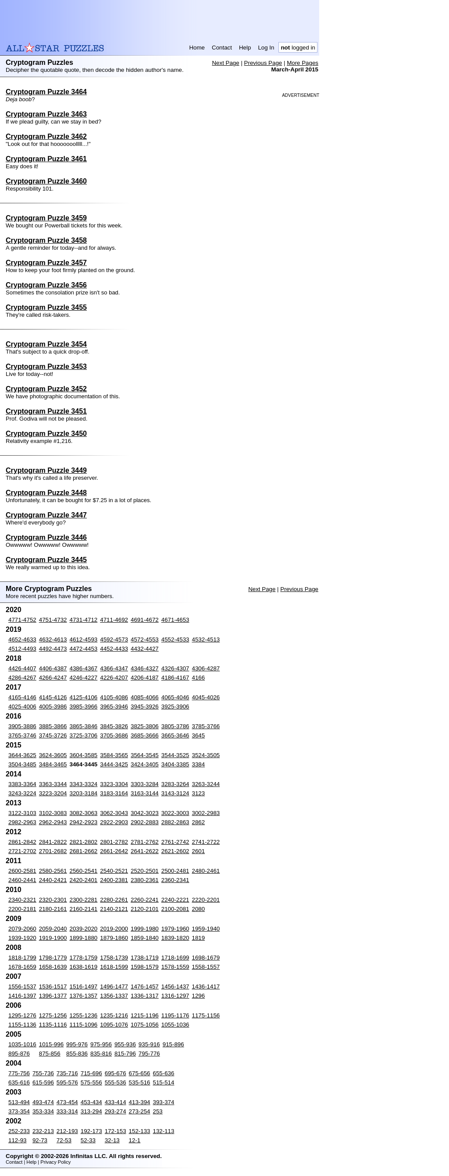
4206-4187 (145, 677)
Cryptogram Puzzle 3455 (46, 307)
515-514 (164, 1082)
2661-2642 (114, 851)
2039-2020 (84, 928)
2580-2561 (53, 871)
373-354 (19, 1111)
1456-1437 (175, 986)
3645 (198, 735)
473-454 (67, 1102)
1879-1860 (114, 938)
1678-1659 (22, 966)
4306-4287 (206, 668)
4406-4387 (53, 668)
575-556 (91, 1082)
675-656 (139, 1073)
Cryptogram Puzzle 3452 (46, 389)
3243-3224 (22, 793)
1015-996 (51, 1044)
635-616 (19, 1082)
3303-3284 (145, 784)
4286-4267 (22, 677)
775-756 (19, 1073)
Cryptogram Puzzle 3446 (46, 537)
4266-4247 (53, 677)
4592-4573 (114, 639)
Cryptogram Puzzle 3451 (46, 411)
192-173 (91, 1131)
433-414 (115, 1102)
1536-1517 (53, 986)
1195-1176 (175, 1015)
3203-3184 (84, 793)
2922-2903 (114, 822)
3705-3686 (114, 735)
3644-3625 (22, 755)
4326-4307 (175, 668)
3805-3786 (175, 726)
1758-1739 (114, 957)
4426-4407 (22, 668)
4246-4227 (84, 677)
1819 (198, 938)
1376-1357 (84, 995)
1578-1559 (175, 966)
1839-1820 (175, 938)
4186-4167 (175, 677)
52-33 (88, 1140)
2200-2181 (22, 909)
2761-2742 (175, 842)
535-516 (139, 1082)
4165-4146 (22, 697)
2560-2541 (84, 871)
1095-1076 (114, 1024)
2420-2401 (84, 880)
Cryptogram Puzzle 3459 (46, 218)
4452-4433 (114, 648)
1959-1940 (206, 928)
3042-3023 (145, 813)
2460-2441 (22, 880)
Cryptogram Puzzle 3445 (46, 559)
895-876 (19, 1053)
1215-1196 (145, 1015)
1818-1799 (22, 957)
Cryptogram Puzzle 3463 (46, 114)
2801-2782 (114, 842)
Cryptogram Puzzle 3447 (46, 515)
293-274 (115, 1111)
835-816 (101, 1053)
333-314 (67, 1111)
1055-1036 (175, 1024)
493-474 (43, 1102)
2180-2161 (53, 909)
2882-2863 (175, 822)
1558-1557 (206, 966)
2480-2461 (206, 871)
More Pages (302, 63)
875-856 (50, 1053)
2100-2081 (175, 909)
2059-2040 (53, 928)
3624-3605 (53, 755)
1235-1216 (114, 1015)
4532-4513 (206, 639)
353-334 (43, 1111)
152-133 (139, 1131)
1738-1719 (145, 957)
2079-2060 (22, 928)
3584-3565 (114, 755)
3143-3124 (175, 793)
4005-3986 (53, 706)
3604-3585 (84, 755)
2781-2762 (145, 842)
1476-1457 (145, 986)
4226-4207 (114, 677)
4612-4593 (84, 639)
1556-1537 (22, 986)
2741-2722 (206, 842)
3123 (198, 793)
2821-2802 (84, 842)
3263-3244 (206, 784)
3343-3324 (84, 784)
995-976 (77, 1044)
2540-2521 (114, 871)
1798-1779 (53, 957)
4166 (198, 677)
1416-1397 (22, 995)
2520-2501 (145, 871)
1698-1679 (206, 957)
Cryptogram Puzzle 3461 (46, 159)
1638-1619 (84, 966)
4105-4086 (114, 697)
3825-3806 (145, 726)
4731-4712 (84, 619)
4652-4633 (22, 639)
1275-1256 (53, 1015)
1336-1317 (145, 995)
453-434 (91, 1102)
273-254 (139, 1111)
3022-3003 (175, 813)
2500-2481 (175, 871)
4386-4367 (84, 668)
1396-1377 (53, 995)
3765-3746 (22, 735)
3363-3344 (53, 784)
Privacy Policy (55, 1162)
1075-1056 (145, 1024)
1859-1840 (145, 938)
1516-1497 (84, 986)
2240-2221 (175, 899)
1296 (198, 995)
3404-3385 (175, 764)
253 (158, 1111)
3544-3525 (175, 755)
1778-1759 (84, 957)
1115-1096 (84, 1024)
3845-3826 (114, 726)
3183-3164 (114, 793)
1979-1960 (175, 928)
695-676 (115, 1073)
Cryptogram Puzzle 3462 (46, 136)
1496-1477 (114, 986)
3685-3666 (145, 735)
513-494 (19, 1102)
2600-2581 (22, 871)
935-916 (149, 1044)
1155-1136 (22, 1024)
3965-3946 (114, 706)
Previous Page (263, 63)
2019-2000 (114, 928)
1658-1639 (53, 966)
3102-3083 (53, 813)
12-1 (135, 1140)
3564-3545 (145, 755)
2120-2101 (145, 909)
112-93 (17, 1140)
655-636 (164, 1073)
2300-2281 (84, 899)
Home (197, 47)
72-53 (64, 1140)
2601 (198, 851)
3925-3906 (175, 706)
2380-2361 (145, 880)
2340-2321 (22, 899)
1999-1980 (145, 928)
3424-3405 (145, 764)
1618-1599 (114, 966)
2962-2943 (53, 822)
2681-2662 (84, 851)
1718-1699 (175, 957)
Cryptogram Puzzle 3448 (46, 492)
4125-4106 (84, 697)
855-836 (77, 1053)
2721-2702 (22, 851)
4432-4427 (145, 648)
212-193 (67, 1131)
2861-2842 (22, 842)
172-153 (115, 1131)
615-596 (43, 1082)
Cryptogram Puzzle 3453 (46, 366)
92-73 (39, 1140)
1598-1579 (145, 966)
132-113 (164, 1131)
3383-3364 (22, 784)
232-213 (43, 1131)
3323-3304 (114, 784)
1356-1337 (114, 995)
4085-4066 (145, 697)
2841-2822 (53, 842)
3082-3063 (84, 813)
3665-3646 (175, 735)
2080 (198, 909)
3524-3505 (206, 755)
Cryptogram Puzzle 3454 (46, 344)
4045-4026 (206, 697)
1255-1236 (84, 1015)
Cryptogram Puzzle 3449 (46, 470)
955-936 (125, 1044)
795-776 (149, 1053)
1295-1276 (22, 1015)
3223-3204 (53, 793)
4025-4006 (22, 706)
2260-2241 (145, 899)
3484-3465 (53, 764)
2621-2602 (175, 851)
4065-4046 (175, 697)
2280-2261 (114, 899)
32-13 (112, 1140)
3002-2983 (206, 813)
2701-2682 (53, 851)
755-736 (43, 1073)
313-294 (91, 1111)
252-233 (19, 1131)
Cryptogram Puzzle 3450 (46, 433)
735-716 (67, 1073)
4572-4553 (145, 639)
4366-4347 (114, 668)
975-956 (101, 1044)
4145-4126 (53, 697)
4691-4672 (145, 619)
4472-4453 (84, 648)
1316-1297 (175, 995)
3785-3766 (206, 726)
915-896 (173, 1044)
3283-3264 (175, 784)
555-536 (115, 1082)
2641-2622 (145, 851)
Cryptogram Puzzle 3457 (46, 262)
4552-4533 (175, 639)
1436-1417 (206, 986)
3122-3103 (22, 813)
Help (245, 47)
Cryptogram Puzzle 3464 (46, 92)
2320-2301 (53, 899)
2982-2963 (22, 822)
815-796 (125, 1053)
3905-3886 (22, 726)
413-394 (139, 1102)
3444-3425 (114, 764)
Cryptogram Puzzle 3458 (46, 240)
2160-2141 (84, 909)
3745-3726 (53, 735)
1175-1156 (206, 1015)
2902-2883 (145, 822)
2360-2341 (175, 880)
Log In (266, 47)
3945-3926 (145, 706)
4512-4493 (22, 648)
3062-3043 (114, 813)
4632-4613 (53, 639)
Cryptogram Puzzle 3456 (46, 285)
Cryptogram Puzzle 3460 (46, 181)
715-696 (91, 1073)
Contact (222, 47)
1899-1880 (84, 938)
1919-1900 (53, 938)
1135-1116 (53, 1024)
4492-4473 (53, 648)
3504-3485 (22, 764)
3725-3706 (84, 735)
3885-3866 (53, 726)
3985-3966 (84, 706)
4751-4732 (53, 619)
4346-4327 (145, 668)
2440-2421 (53, 880)
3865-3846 (84, 726)
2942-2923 (84, 822)
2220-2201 (206, 899)
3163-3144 (145, 793)
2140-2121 (114, 909)
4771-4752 (22, 619)
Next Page (225, 63)
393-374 (164, 1102)
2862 (198, 822)
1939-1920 (22, 938)
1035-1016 (22, 1044)
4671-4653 (175, 619)
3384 (198, 764)
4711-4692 (114, 619)
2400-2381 (114, 880)
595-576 (67, 1082)
